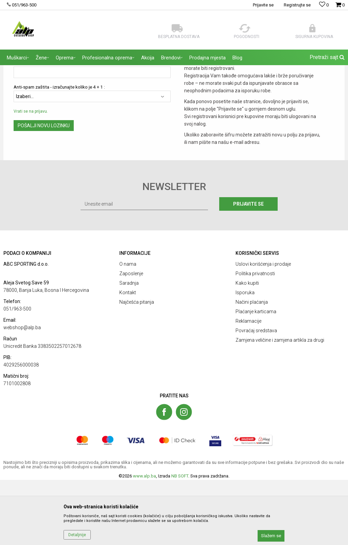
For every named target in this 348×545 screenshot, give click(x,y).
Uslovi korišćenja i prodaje (263, 329)
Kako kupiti (247, 348)
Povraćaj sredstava (256, 395)
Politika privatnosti (255, 338)
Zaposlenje (131, 338)
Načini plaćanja (252, 367)
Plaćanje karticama (256, 376)
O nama (127, 329)
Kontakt (127, 357)
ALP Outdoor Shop (20, 69)
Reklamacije (248, 386)
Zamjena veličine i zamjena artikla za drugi (280, 405)
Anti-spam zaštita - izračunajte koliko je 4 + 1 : (59, 152)
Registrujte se (297, 4)
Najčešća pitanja (136, 367)
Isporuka (245, 357)
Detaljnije (77, 534)
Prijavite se (248, 269)
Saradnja (129, 348)
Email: (19, 128)
